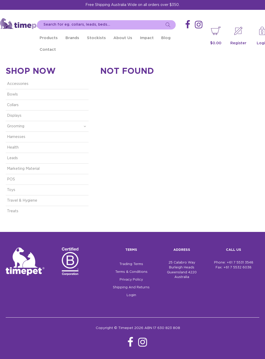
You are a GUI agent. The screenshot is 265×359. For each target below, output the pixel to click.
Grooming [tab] (15, 126)
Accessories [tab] (17, 83)
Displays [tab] (14, 115)
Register (238, 43)
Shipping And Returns (131, 287)
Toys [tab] (11, 190)
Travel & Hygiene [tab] (22, 200)
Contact (48, 49)
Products (49, 38)
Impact (147, 38)
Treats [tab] (12, 211)
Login (131, 295)
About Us (122, 38)
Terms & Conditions (131, 271)
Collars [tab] (13, 105)
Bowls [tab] (12, 94)
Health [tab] (13, 147)
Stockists (96, 38)
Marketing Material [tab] (23, 168)
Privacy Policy (131, 279)
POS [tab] (11, 179)
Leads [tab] (12, 158)
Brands (72, 38)
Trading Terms (131, 264)
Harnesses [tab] (16, 136)
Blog (166, 38)
